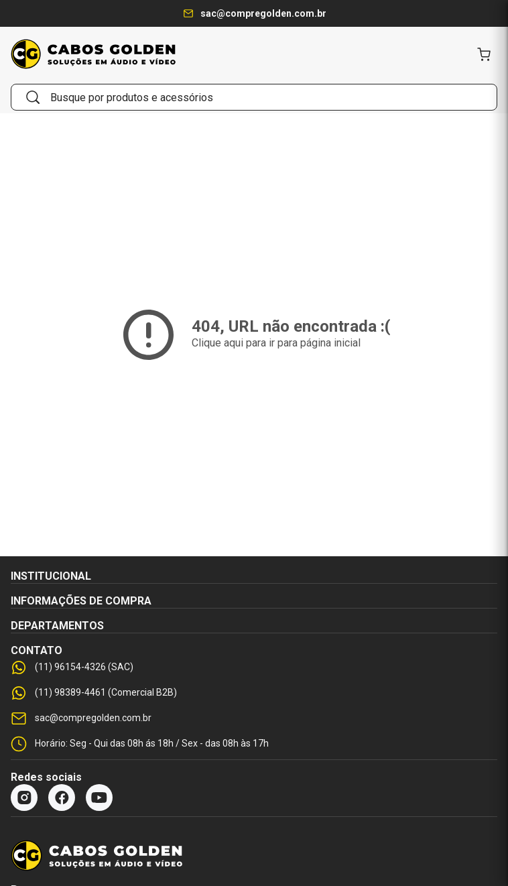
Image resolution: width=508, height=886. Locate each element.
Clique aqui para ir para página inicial (276, 342)
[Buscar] (33, 97)
